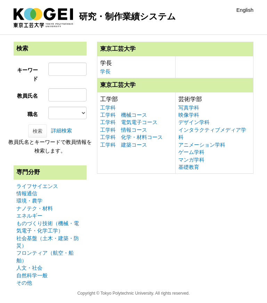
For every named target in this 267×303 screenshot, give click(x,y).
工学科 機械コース (123, 115)
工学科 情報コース (123, 130)
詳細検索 (61, 130)
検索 (37, 131)
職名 (32, 114)
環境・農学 (29, 201)
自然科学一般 (32, 275)
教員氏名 (27, 96)
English (244, 10)
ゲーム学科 (191, 152)
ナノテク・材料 (34, 208)
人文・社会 (29, 268)
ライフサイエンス (37, 186)
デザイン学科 (194, 122)
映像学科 (188, 115)
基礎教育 (188, 167)
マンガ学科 (191, 160)
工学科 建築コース (123, 145)
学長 (105, 71)
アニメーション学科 (201, 145)
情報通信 (26, 193)
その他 (24, 283)
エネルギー (29, 216)
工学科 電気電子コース (128, 122)
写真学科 (188, 107)
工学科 (108, 107)
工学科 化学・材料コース (131, 137)
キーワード (27, 74)
